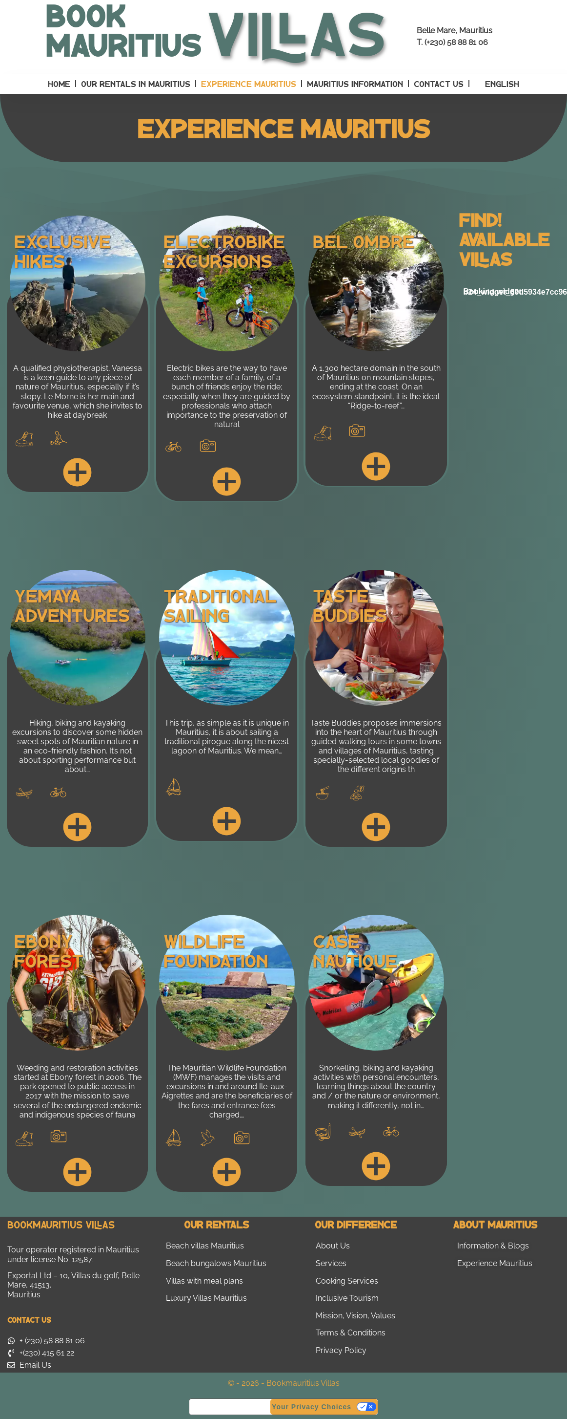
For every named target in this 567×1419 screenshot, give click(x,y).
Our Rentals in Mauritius (135, 84)
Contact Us (439, 84)
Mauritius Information (355, 84)
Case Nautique (355, 950)
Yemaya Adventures (72, 604)
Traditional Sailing (220, 604)
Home (59, 84)
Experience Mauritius (248, 84)
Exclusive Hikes (62, 250)
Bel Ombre (363, 241)
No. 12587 (75, 1259)
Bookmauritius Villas (61, 1224)
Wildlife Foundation (215, 950)
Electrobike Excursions (224, 250)
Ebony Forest (48, 950)
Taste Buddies (350, 604)
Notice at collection (230, 1406)
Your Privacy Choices (311, 1407)
